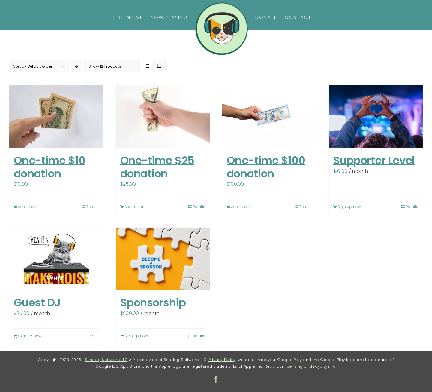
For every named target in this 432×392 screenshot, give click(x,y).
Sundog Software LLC (106, 360)
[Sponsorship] (163, 259)
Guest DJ (37, 302)
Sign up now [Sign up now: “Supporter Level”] (349, 206)
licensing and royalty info (310, 366)
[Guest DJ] (56, 259)
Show (104, 66)
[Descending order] (76, 66)
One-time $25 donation (157, 167)
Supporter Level (374, 160)
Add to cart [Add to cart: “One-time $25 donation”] (134, 206)
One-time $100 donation (266, 167)
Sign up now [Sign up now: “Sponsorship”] (136, 335)
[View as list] (159, 66)
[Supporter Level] (376, 116)
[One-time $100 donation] (269, 116)
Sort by (32, 66)
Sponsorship (153, 302)
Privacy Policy (222, 360)
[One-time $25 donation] (163, 116)
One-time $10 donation (50, 167)
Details (92, 206)
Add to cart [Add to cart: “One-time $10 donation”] (28, 206)
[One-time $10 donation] (56, 116)
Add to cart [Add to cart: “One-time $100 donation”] (241, 206)
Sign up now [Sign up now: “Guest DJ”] (30, 335)
